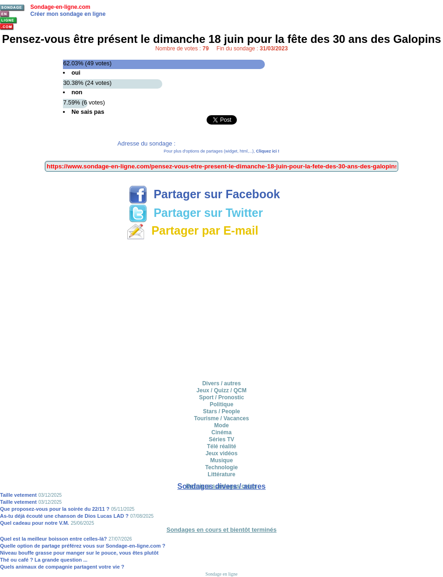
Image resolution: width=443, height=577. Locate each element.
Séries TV (222, 439)
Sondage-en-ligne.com (60, 7)
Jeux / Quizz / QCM (221, 390)
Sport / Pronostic (221, 397)
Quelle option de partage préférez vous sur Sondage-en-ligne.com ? (83, 546)
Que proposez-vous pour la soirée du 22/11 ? (55, 509)
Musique (221, 460)
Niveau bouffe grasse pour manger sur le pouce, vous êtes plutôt (79, 553)
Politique (222, 404)
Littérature (221, 474)
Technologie (221, 467)
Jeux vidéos (222, 453)
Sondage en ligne (222, 574)
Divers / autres (221, 383)
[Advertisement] (221, 308)
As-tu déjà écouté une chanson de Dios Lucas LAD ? (64, 516)
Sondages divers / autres (221, 486)
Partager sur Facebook (204, 194)
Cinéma (221, 432)
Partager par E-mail (192, 230)
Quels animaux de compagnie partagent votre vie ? (62, 567)
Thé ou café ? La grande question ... (44, 560)
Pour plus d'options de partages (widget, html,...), (221, 151)
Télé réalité (221, 446)
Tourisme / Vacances (221, 418)
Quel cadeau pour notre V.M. (34, 523)
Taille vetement (18, 495)
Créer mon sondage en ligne (67, 14)
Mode (221, 425)
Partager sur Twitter (196, 212)
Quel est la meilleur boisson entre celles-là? (53, 539)
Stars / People (221, 411)
